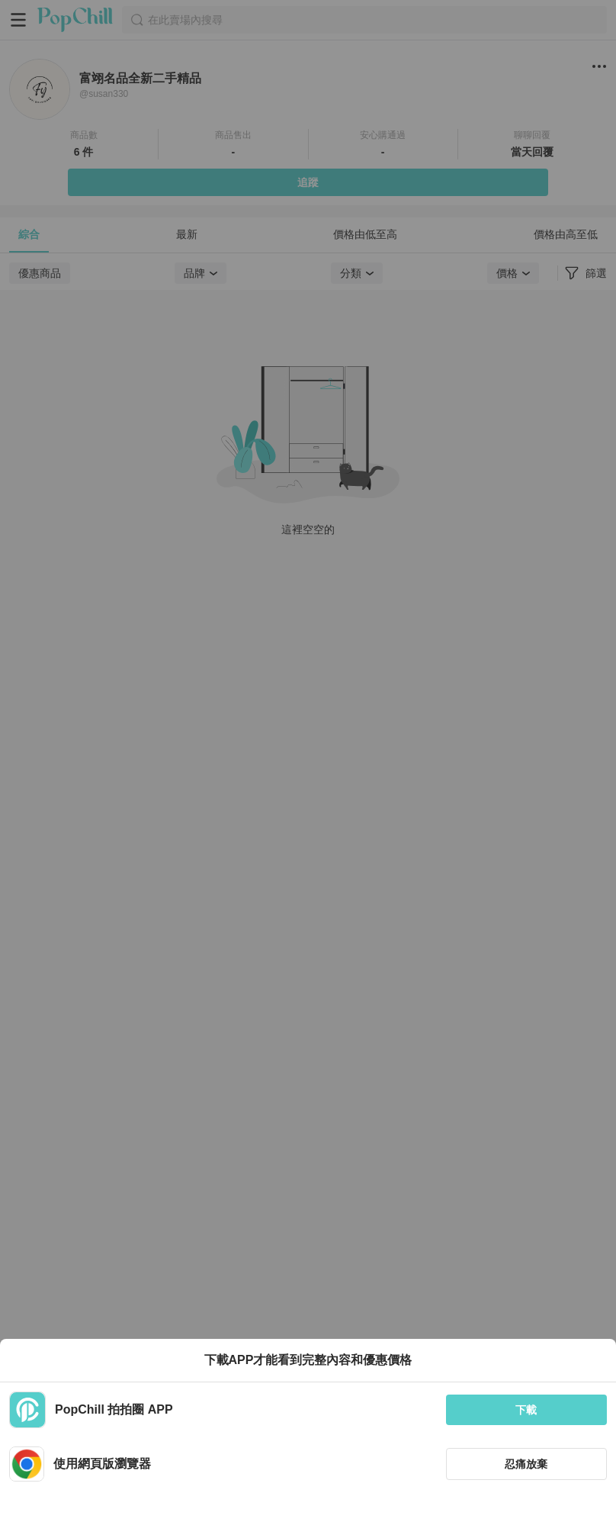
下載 (526, 1410)
